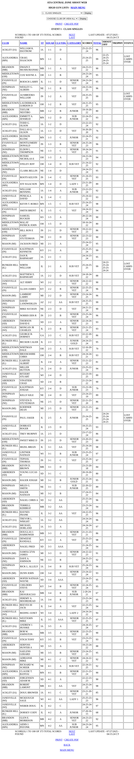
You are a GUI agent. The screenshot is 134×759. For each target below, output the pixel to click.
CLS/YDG (61, 43)
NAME (23, 43)
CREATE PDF (71, 24)
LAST (72, 37)
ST (42, 43)
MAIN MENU (78, 7)
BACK (67, 745)
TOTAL (97, 43)
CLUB (5, 43)
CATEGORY (74, 43)
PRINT (58, 24)
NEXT (72, 34)
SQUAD (50, 43)
